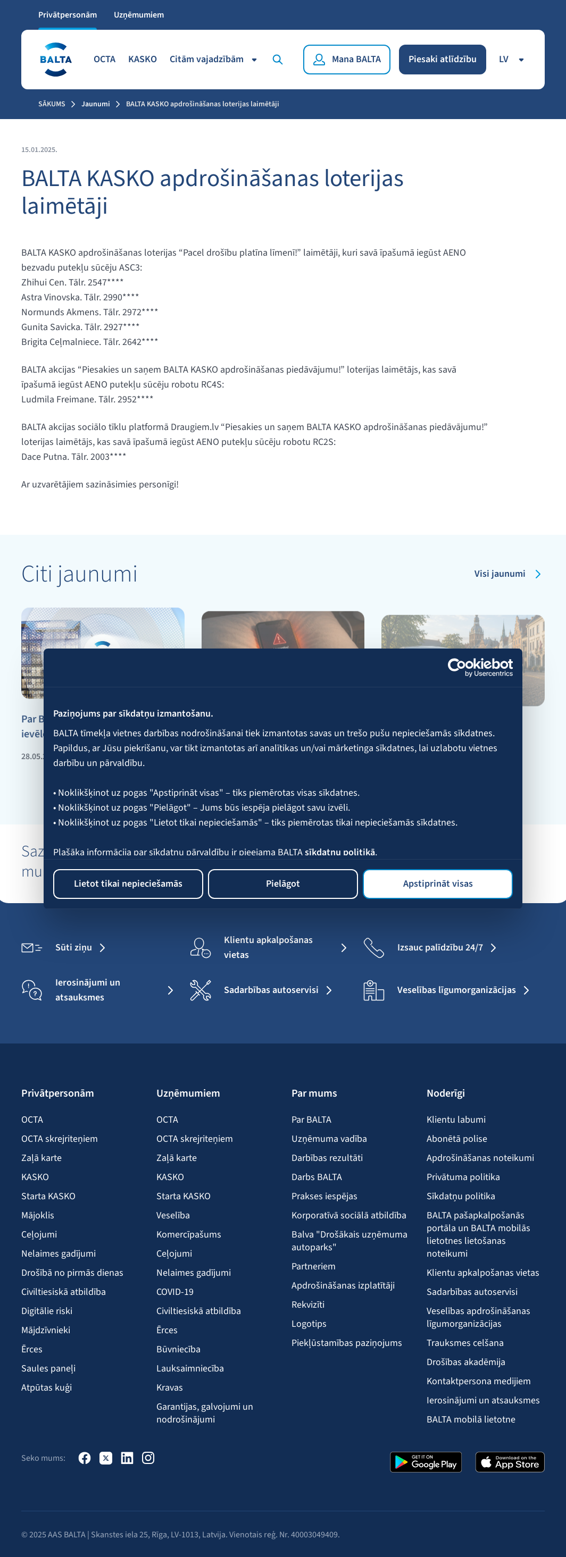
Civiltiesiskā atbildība (63, 1292)
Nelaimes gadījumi (58, 1254)
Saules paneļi (48, 1368)
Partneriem (314, 1266)
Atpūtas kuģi (46, 1388)
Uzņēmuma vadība (329, 1139)
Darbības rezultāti (327, 1158)
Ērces (32, 1349)
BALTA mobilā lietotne (471, 1419)
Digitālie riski (46, 1311)
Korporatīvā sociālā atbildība (349, 1215)
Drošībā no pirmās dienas (72, 1273)
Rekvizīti (308, 1305)
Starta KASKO (48, 1196)
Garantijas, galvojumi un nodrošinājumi (204, 1413)
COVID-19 (175, 1292)
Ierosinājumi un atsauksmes (483, 1400)
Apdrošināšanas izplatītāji (343, 1286)
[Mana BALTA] (346, 59)
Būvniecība (178, 1349)
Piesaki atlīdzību (443, 59)
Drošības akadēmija (466, 1362)
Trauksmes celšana (465, 1343)
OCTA (104, 59)
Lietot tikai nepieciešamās (128, 883)
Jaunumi (95, 104)
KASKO (142, 59)
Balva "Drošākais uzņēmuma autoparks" (349, 1241)
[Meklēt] (280, 59)
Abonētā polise (457, 1139)
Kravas (169, 1388)
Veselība (173, 1215)
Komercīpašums (188, 1234)
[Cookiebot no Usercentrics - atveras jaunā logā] (466, 667)
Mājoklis (37, 1215)
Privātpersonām (67, 15)
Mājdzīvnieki (45, 1330)
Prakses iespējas (324, 1196)
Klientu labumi (456, 1120)
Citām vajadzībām (215, 59)
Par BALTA (311, 1120)
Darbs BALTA (317, 1177)
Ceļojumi (39, 1234)
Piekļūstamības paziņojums (347, 1343)
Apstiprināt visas (438, 883)
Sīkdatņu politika (461, 1196)
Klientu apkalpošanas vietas (483, 1273)
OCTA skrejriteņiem (59, 1139)
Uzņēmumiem (139, 15)
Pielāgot (283, 883)
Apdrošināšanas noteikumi (480, 1158)
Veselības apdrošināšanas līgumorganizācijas (478, 1318)
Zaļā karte (41, 1158)
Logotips (309, 1324)
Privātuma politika (463, 1177)
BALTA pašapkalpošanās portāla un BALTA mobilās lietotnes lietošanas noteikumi (478, 1234)
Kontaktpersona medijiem (479, 1381)
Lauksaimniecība (190, 1368)
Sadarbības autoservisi (472, 1292)
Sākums (51, 104)
